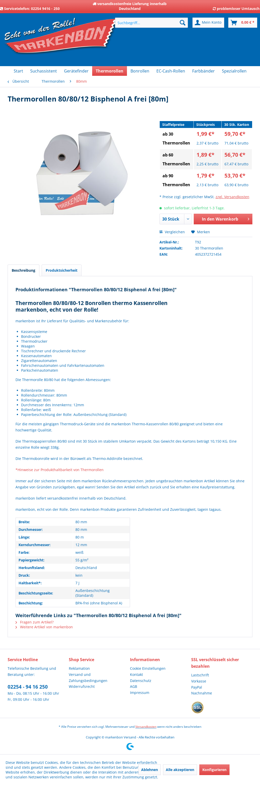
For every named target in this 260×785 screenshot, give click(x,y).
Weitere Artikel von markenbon (44, 626)
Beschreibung (23, 270)
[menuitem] (151, 23)
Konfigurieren (214, 769)
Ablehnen (149, 769)
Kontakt (136, 674)
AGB (133, 686)
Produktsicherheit (61, 270)
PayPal (196, 687)
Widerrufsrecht (82, 686)
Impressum (139, 692)
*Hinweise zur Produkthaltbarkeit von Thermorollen (59, 469)
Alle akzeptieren (180, 769)
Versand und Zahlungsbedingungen (88, 677)
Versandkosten (145, 726)
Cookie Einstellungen (148, 668)
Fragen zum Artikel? (34, 622)
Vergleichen (172, 231)
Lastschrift (200, 675)
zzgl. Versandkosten (232, 196)
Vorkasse (198, 681)
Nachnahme (201, 693)
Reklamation (79, 668)
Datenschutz (140, 680)
